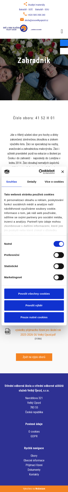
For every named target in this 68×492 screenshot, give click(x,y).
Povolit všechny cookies (34, 293)
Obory (34, 455)
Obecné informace (34, 460)
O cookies (34, 431)
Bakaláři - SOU (42, 9)
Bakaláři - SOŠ (26, 9)
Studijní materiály (36, 5)
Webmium (40, 488)
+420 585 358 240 (36, 15)
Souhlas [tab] (11, 181)
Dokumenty (34, 469)
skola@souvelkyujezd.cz (36, 20)
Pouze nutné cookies (34, 317)
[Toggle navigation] (62, 30)
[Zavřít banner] (62, 171)
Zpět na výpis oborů (34, 357)
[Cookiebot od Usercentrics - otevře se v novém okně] (40, 171)
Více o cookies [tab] (54, 181)
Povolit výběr (33, 305)
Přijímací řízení (34, 465)
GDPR (34, 436)
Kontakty (34, 474)
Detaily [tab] (31, 181)
